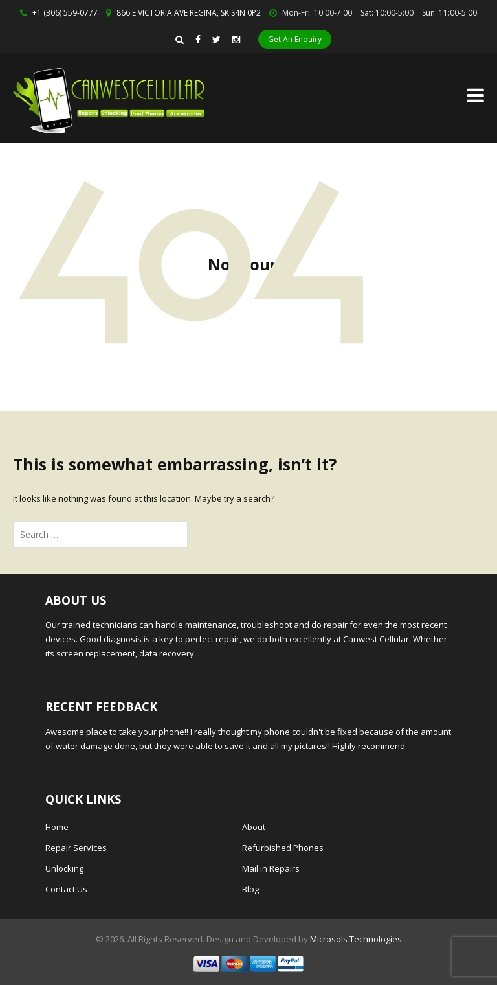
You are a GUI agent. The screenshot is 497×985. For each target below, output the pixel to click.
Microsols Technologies (356, 939)
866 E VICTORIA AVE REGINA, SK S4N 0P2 (188, 12)
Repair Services (76, 847)
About (253, 827)
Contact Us (66, 889)
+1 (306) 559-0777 (65, 12)
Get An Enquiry (295, 39)
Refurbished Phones (283, 847)
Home (57, 827)
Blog (250, 889)
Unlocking (64, 868)
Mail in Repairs (271, 868)
